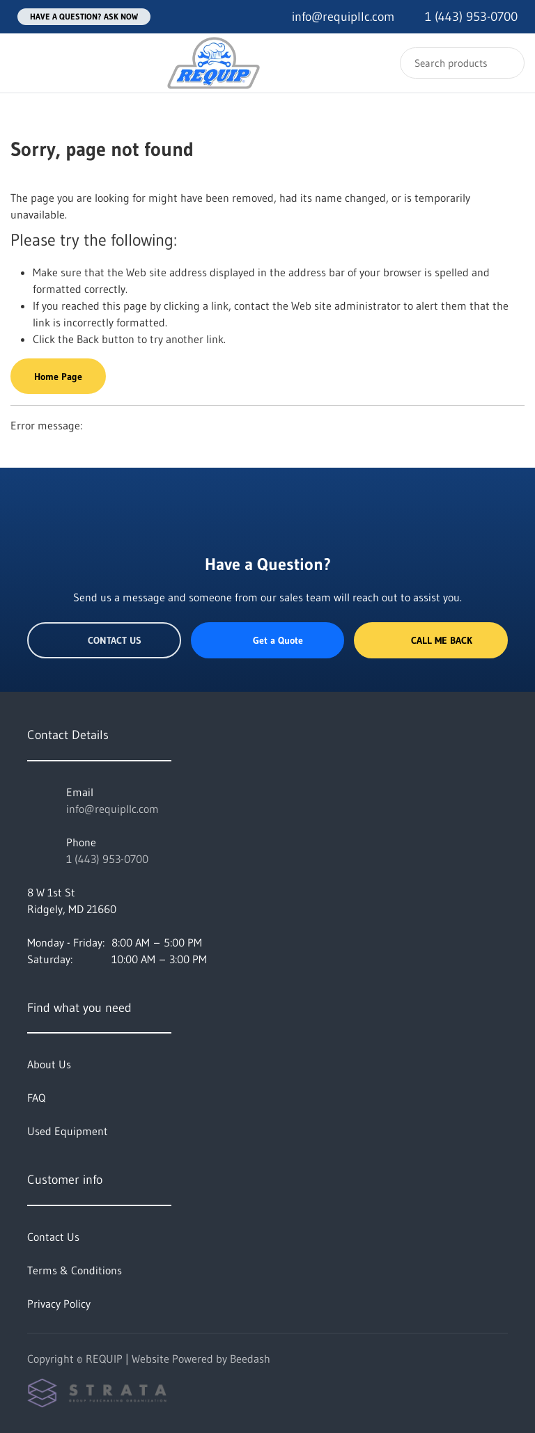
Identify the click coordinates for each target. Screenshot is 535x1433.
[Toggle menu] (24, 63)
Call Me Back (431, 640)
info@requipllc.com (112, 809)
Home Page (58, 376)
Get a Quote (267, 640)
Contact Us (104, 640)
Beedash (250, 1358)
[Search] (462, 63)
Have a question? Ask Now (84, 16)
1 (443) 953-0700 (107, 859)
